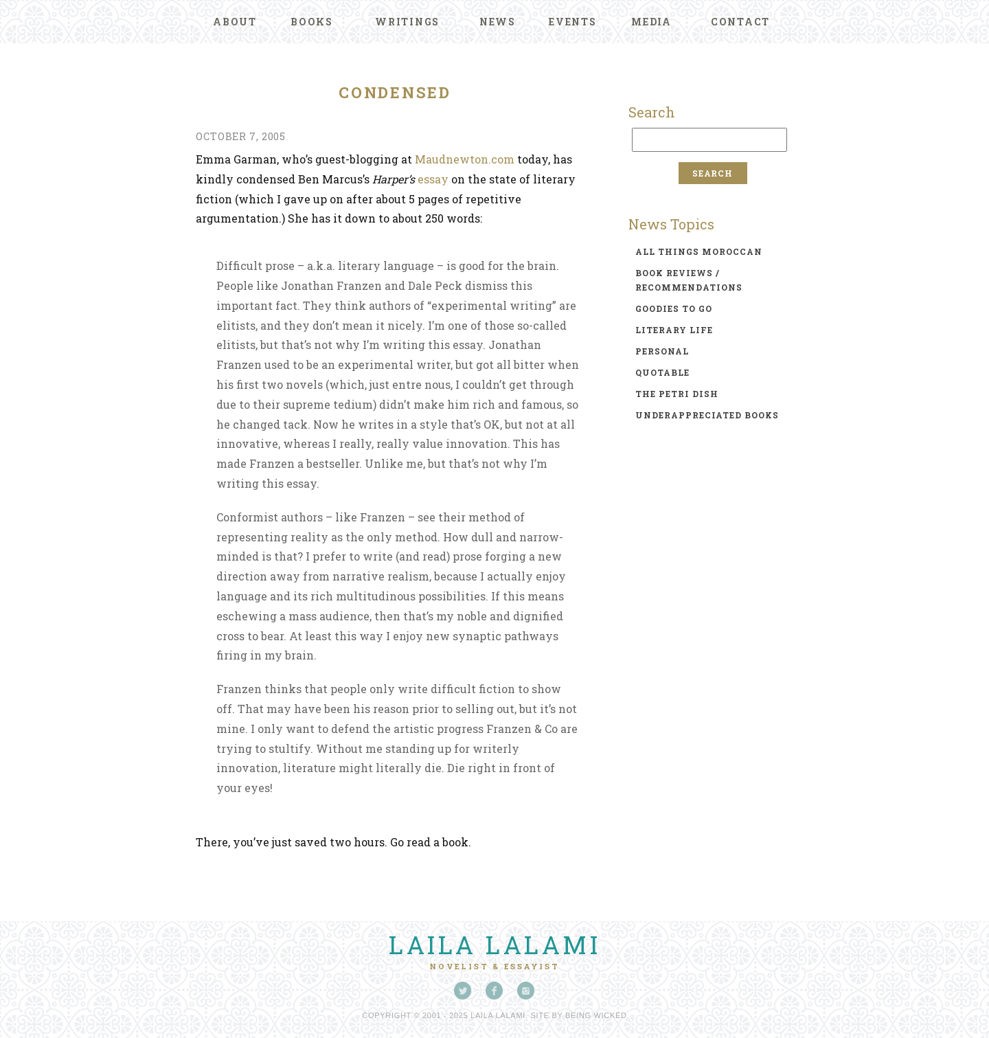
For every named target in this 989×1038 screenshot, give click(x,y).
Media (651, 21)
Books (312, 21)
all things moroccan (698, 251)
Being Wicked (596, 1015)
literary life (674, 329)
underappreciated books (707, 414)
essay (433, 179)
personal (662, 351)
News (497, 21)
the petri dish (676, 393)
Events (573, 21)
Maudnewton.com (464, 159)
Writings (407, 21)
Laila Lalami (494, 944)
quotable (662, 372)
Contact (740, 21)
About (235, 21)
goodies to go (673, 308)
